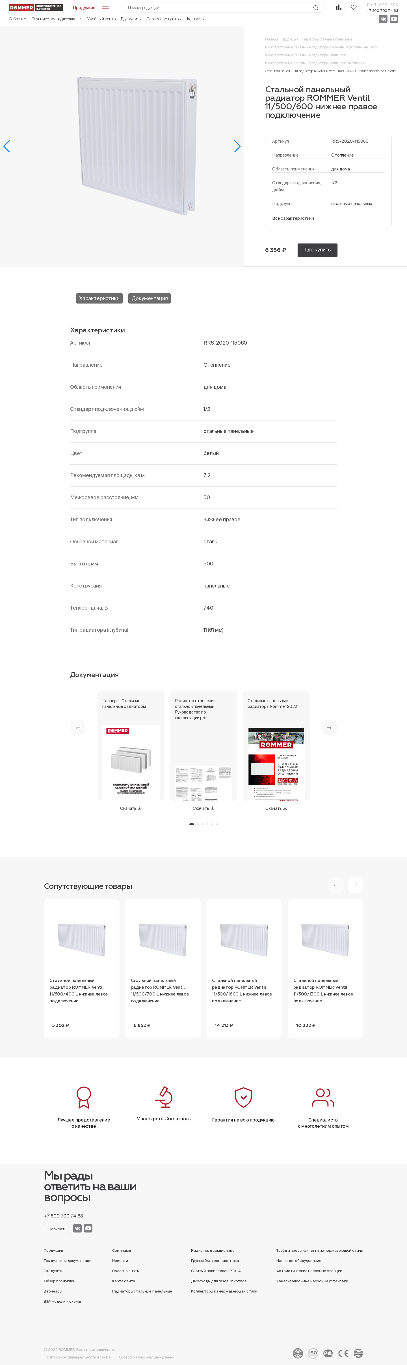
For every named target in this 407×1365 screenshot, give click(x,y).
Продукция (290, 39)
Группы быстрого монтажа (215, 1261)
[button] (6, 146)
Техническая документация (68, 1261)
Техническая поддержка (57, 18)
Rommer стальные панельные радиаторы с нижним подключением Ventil (321, 47)
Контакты (196, 18)
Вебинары (53, 1291)
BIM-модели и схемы (62, 1301)
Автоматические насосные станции (309, 1271)
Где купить (131, 18)
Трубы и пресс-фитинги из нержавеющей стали (319, 1250)
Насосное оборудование (298, 1261)
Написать (57, 1229)
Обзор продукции (59, 1281)
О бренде (17, 18)
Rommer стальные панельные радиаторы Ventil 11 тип (306, 55)
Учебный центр (101, 18)
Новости (120, 1261)
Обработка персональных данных (146, 1357)
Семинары (121, 1250)
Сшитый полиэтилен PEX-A (216, 1271)
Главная (271, 39)
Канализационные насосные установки (312, 1281)
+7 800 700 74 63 (382, 10)
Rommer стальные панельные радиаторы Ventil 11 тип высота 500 (315, 63)
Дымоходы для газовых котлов (219, 1281)
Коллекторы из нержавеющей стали (224, 1291)
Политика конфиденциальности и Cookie (77, 1357)
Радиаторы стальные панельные (327, 39)
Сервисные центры (163, 18)
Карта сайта (123, 1281)
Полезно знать (125, 1271)
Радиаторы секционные (213, 1250)
